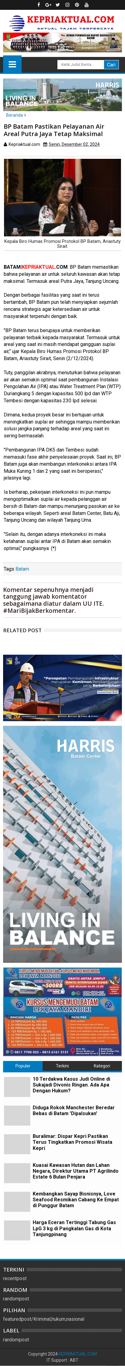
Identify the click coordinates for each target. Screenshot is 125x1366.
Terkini (62, 1065)
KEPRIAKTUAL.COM (78, 1354)
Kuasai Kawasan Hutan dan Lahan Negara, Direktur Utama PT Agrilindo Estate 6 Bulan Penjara (76, 1171)
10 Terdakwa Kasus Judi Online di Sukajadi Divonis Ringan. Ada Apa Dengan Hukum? (71, 1085)
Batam (22, 569)
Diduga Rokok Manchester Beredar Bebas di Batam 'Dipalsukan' (74, 1110)
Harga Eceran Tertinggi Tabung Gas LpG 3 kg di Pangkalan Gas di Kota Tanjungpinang (74, 1228)
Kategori (102, 1065)
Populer (23, 1065)
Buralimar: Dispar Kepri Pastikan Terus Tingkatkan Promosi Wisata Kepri (72, 1142)
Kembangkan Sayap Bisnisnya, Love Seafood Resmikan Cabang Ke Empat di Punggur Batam (76, 1199)
